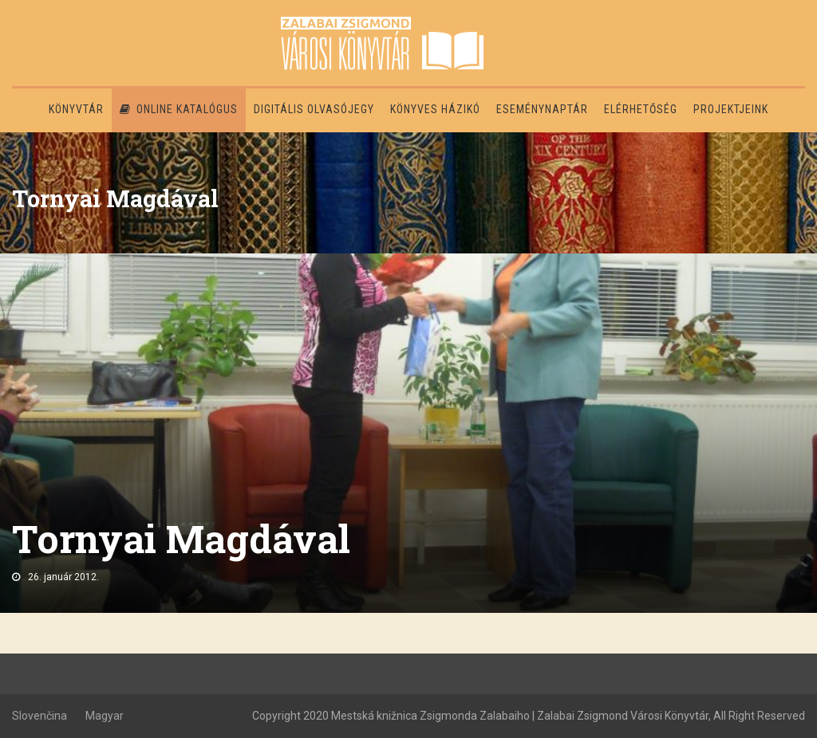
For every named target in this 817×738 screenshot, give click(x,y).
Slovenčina (39, 715)
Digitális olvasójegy (314, 109)
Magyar (104, 715)
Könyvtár (76, 109)
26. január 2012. (63, 577)
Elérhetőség (640, 109)
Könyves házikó (435, 109)
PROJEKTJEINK (730, 109)
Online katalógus (179, 109)
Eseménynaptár (542, 109)
